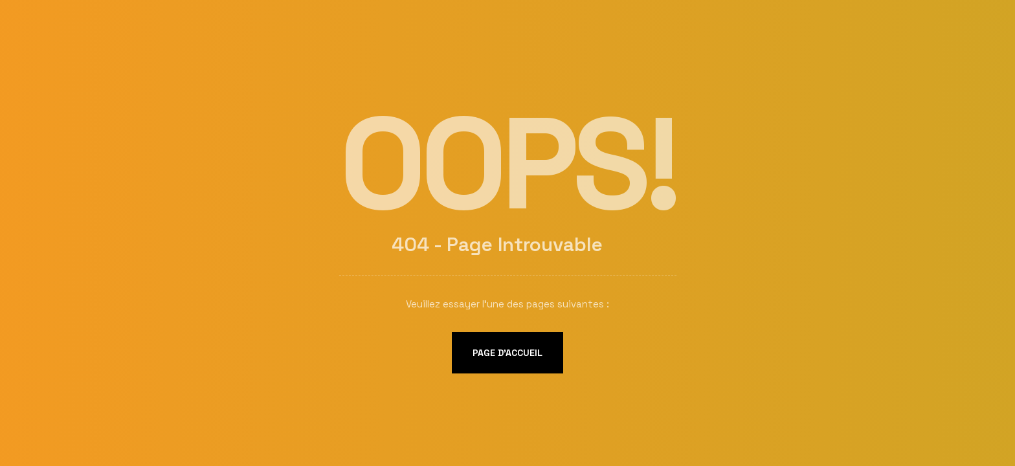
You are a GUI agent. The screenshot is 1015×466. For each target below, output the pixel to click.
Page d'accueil (507, 353)
